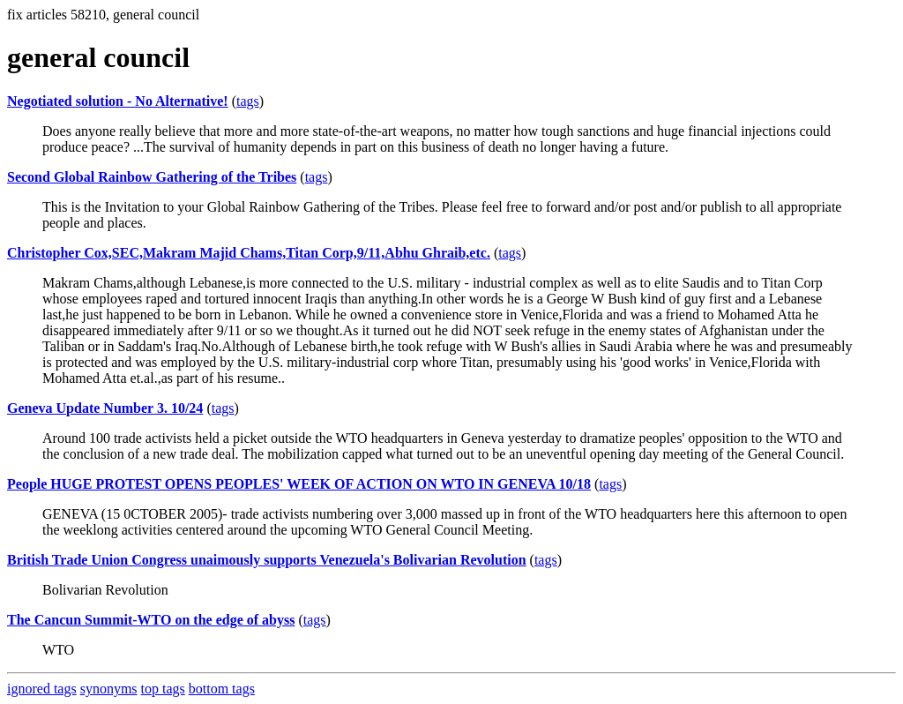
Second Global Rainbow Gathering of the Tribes (151, 176)
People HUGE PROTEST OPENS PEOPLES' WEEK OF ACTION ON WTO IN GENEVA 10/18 (299, 483)
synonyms (109, 688)
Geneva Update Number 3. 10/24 (105, 408)
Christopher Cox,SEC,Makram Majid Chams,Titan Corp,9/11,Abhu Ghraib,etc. (248, 252)
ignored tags (42, 688)
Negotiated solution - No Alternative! (117, 101)
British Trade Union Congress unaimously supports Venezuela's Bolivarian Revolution (266, 559)
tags (247, 101)
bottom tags (222, 688)
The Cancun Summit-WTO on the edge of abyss (151, 619)
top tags (163, 688)
